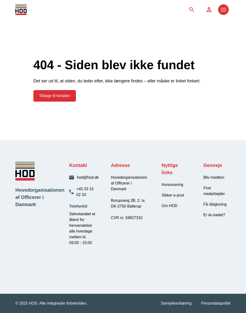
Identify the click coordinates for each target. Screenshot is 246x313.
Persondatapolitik (216, 303)
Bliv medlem (213, 177)
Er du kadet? (214, 215)
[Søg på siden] (191, 9)
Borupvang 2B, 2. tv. (128, 200)
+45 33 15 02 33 (85, 192)
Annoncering (172, 185)
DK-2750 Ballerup (126, 206)
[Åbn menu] (223, 9)
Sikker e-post (173, 195)
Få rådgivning (215, 204)
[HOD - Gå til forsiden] (42, 9)
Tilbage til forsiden (54, 96)
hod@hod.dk (88, 177)
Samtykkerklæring (176, 303)
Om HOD (170, 206)
